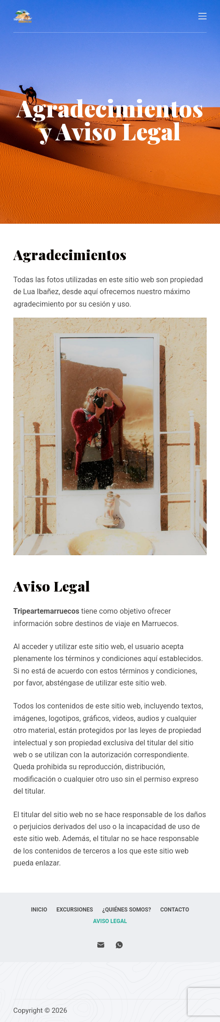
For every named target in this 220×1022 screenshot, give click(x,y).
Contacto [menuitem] (174, 909)
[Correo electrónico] (100, 944)
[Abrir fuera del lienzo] (202, 16)
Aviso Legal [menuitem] (110, 921)
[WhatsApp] (119, 944)
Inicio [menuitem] (39, 909)
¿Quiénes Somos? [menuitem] (126, 909)
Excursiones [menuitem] (74, 909)
